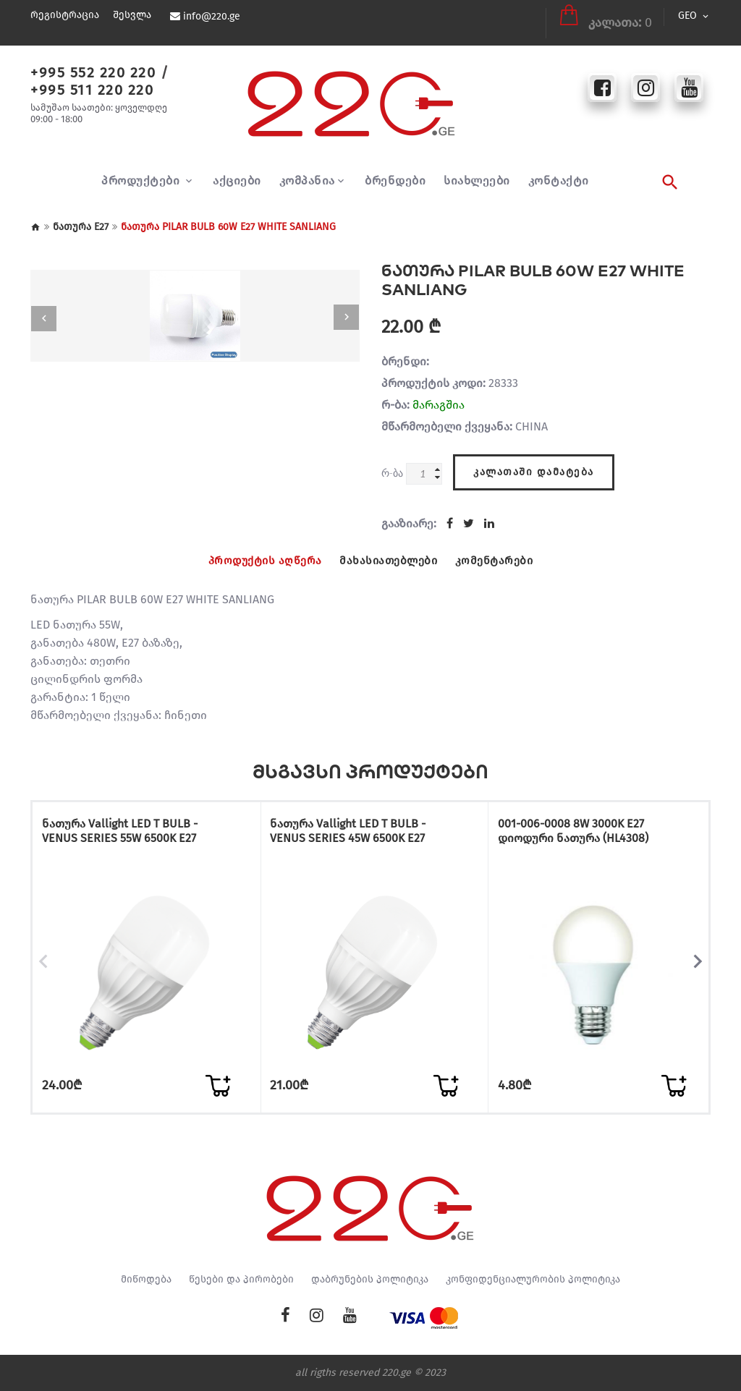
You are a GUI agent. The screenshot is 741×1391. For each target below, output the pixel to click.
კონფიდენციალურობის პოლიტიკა (533, 1279)
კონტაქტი (558, 172)
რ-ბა (392, 464)
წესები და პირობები (241, 1279)
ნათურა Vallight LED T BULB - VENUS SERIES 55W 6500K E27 (140, 822)
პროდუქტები (142, 172)
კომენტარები (499, 551)
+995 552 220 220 (93, 63)
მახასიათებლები (389, 551)
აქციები (237, 172)
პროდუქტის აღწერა (261, 551)
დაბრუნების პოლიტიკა (369, 1279)
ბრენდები (395, 172)
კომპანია (307, 172)
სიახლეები (477, 172)
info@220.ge (211, 16)
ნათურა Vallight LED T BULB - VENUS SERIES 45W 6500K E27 (369, 822)
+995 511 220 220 (91, 81)
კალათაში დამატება (533, 461)
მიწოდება (146, 1279)
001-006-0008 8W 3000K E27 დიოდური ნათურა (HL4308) (574, 822)
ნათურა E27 (81, 218)
